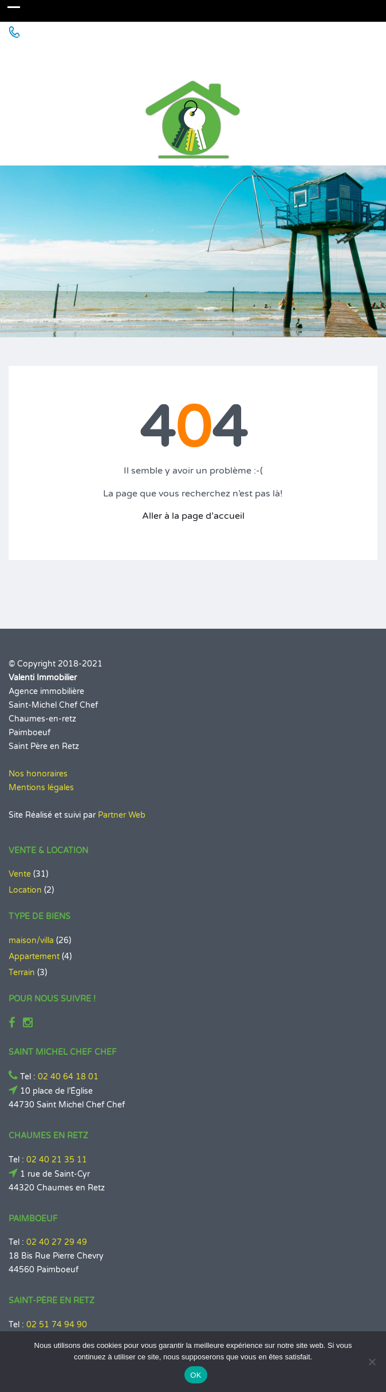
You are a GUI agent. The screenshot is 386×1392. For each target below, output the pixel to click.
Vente (20, 874)
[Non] (371, 1361)
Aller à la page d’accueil (193, 516)
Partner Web (121, 815)
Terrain (22, 972)
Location (25, 890)
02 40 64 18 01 (68, 1077)
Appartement (34, 956)
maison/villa (31, 940)
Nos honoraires (38, 774)
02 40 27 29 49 (56, 1242)
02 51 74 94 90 (56, 1325)
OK (195, 1375)
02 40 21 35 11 (56, 1160)
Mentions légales (41, 787)
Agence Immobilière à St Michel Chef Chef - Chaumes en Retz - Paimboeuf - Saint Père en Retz (187, 55)
